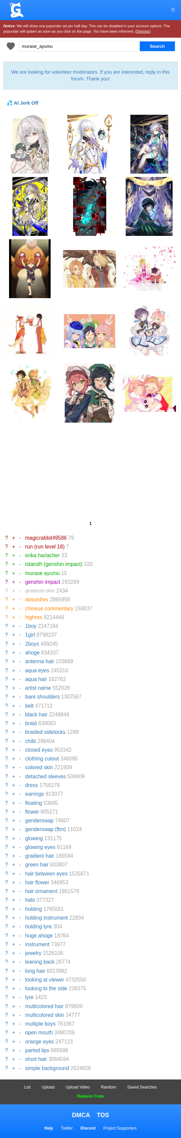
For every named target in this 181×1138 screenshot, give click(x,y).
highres (33, 617)
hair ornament (41, 891)
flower (32, 812)
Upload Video (78, 1087)
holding (33, 909)
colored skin (39, 767)
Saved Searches (142, 1087)
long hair (35, 971)
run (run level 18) (45, 546)
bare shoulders (42, 697)
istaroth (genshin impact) (53, 564)
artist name (38, 688)
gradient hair (39, 856)
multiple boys (40, 1024)
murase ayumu (42, 573)
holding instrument (46, 918)
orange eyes (39, 1041)
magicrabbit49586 (46, 538)
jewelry (33, 953)
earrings (34, 794)
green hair (37, 864)
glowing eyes (40, 847)
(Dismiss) (142, 31)
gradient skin (40, 591)
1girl (30, 635)
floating (33, 803)
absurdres (36, 599)
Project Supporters (119, 1128)
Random (108, 1087)
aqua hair (36, 679)
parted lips (37, 1050)
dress (31, 785)
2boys (32, 644)
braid (31, 723)
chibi (30, 741)
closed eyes (39, 750)
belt (29, 706)
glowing (34, 838)
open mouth (39, 1032)
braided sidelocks (45, 732)
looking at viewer (44, 980)
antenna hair (39, 661)
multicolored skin (44, 1015)
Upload (48, 1087)
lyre (29, 997)
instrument (37, 944)
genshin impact (42, 582)
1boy (31, 626)
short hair (36, 1059)
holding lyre (38, 926)
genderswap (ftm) (45, 829)
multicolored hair (44, 1006)
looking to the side (46, 988)
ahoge (32, 652)
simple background (47, 1068)
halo (30, 900)
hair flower (37, 882)
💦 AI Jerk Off (22, 103)
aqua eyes (37, 670)
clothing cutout (42, 758)
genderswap (39, 820)
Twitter (67, 1128)
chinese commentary (49, 608)
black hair (36, 714)
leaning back (40, 962)
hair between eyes (46, 874)
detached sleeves (45, 776)
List (27, 1087)
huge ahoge (39, 935)
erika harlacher (42, 555)
